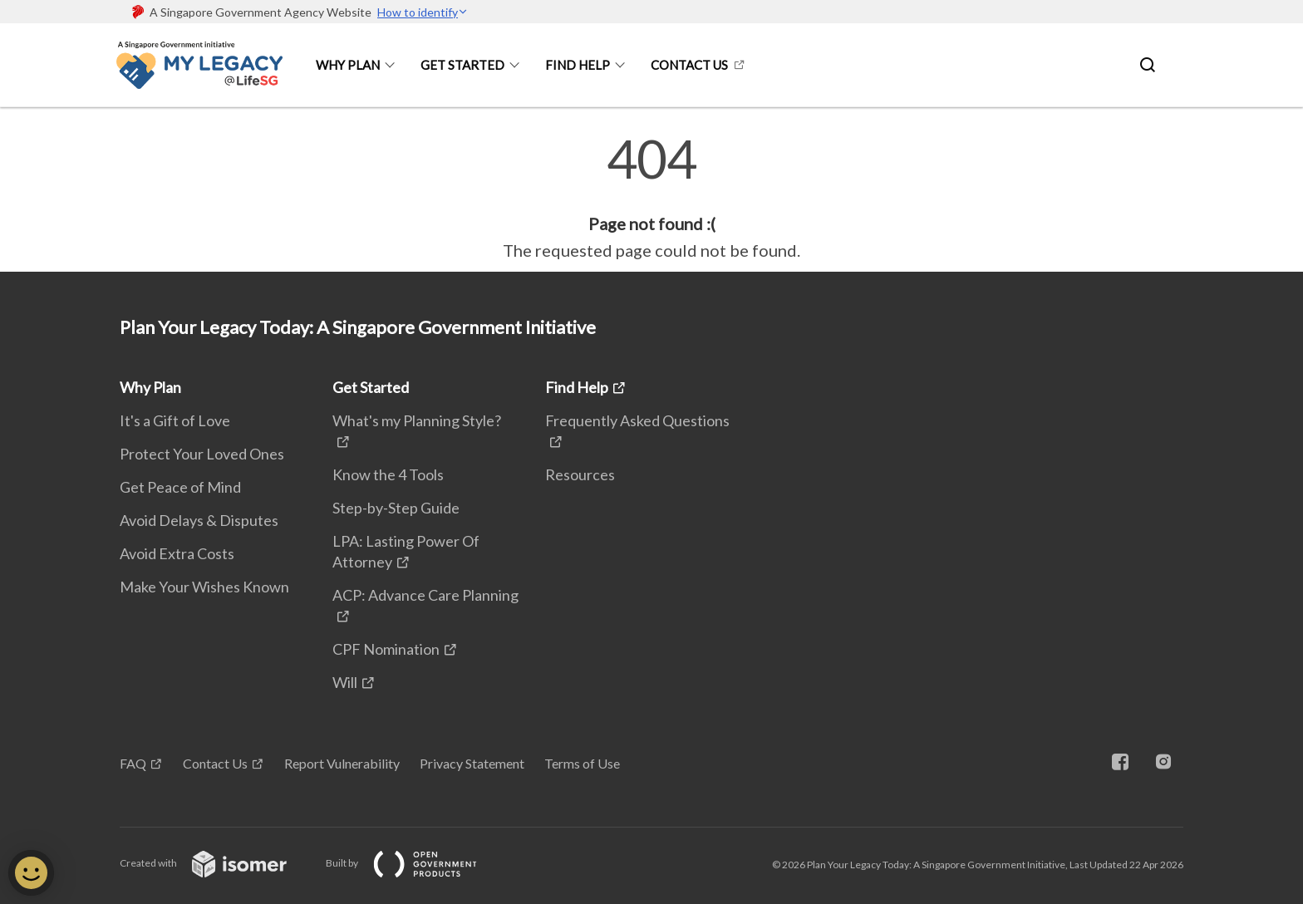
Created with (216, 863)
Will (344, 682)
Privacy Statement (472, 763)
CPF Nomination (386, 649)
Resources (580, 474)
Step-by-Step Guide (396, 508)
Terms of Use (582, 763)
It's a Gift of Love (175, 420)
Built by (415, 863)
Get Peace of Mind (180, 487)
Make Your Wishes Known (204, 586)
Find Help (577, 64)
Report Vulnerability (342, 763)
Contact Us (689, 64)
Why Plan (348, 64)
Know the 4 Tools (388, 474)
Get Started (462, 64)
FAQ (133, 763)
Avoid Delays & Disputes (199, 520)
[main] (651, 197)
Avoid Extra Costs (177, 553)
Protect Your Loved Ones (202, 454)
